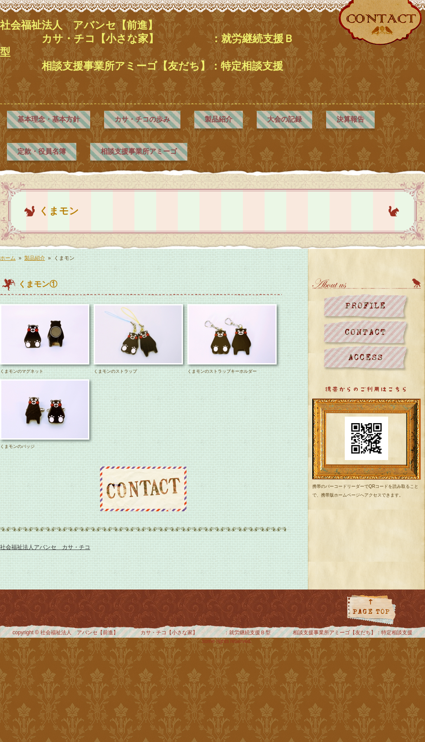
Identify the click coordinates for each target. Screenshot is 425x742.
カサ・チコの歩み (142, 119)
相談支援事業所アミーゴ (139, 151)
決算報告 (350, 119)
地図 (366, 358)
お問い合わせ (366, 332)
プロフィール (366, 307)
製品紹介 (218, 119)
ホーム (8, 258)
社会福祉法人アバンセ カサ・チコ (45, 547)
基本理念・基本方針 (48, 119)
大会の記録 (284, 119)
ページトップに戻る (371, 610)
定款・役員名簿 (41, 151)
